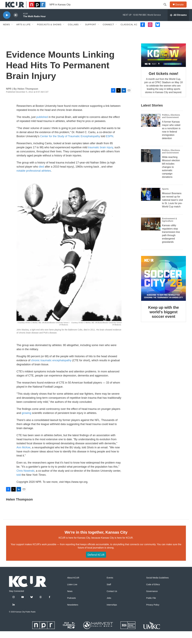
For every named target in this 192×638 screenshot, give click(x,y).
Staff (109, 591)
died (41, 173)
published (42, 123)
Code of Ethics (153, 591)
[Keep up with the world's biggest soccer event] (163, 285)
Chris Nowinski (25, 477)
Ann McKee (23, 454)
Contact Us (112, 598)
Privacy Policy (152, 611)
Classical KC (129, 31)
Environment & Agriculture (169, 226)
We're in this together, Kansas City (95, 539)
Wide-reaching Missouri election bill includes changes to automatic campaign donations (171, 174)
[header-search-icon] (166, 8)
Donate (181, 7)
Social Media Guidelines (157, 584)
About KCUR (73, 584)
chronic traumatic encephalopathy (51, 367)
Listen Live (72, 591)
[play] (6, 22)
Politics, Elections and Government (171, 122)
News (6, 31)
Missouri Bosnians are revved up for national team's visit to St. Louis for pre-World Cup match (172, 207)
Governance (152, 598)
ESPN (109, 143)
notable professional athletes (33, 177)
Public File (151, 605)
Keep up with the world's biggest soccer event (163, 318)
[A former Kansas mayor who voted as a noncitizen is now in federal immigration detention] (150, 127)
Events (110, 584)
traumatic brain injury (100, 154)
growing (26, 419)
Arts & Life (23, 31)
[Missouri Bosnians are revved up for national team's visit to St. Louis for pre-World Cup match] (150, 201)
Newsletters (72, 611)
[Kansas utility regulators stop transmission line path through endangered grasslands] (150, 230)
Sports (165, 195)
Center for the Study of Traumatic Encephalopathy (70, 143)
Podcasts (71, 605)
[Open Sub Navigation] (12, 31)
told (18, 481)
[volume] (15, 21)
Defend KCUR (95, 561)
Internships (112, 611)
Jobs (109, 605)
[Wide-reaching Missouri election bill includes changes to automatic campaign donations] (150, 162)
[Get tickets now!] (163, 62)
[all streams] (178, 22)
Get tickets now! (163, 80)
